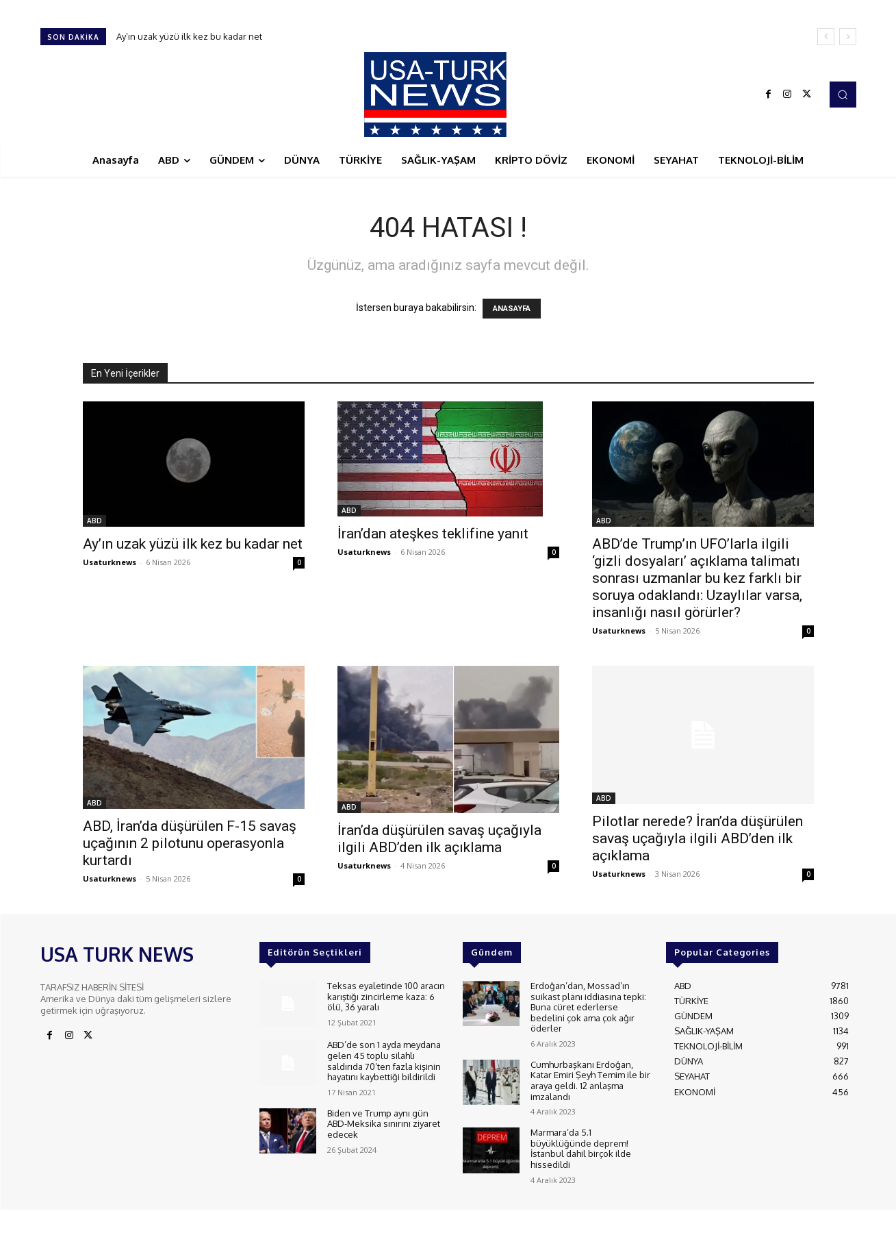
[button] (843, 95)
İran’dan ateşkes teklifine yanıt (432, 533)
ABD (94, 520)
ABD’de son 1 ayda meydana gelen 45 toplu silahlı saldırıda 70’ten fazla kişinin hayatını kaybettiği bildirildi (384, 1060)
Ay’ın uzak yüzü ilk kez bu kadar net (189, 36)
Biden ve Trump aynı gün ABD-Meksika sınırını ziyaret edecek (383, 1124)
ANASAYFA (511, 308)
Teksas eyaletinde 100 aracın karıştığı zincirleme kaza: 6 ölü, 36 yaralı (386, 996)
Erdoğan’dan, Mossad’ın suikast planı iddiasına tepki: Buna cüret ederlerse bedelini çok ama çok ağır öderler (588, 1007)
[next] (847, 36)
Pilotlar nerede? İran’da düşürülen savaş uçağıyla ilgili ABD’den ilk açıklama (697, 838)
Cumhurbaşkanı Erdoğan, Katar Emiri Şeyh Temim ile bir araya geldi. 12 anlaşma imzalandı (590, 1080)
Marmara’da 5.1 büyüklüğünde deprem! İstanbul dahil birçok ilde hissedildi (580, 1148)
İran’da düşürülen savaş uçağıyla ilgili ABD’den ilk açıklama (439, 839)
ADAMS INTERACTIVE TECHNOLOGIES (320, 1221)
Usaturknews (109, 562)
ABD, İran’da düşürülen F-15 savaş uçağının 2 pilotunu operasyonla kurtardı (189, 843)
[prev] (825, 36)
